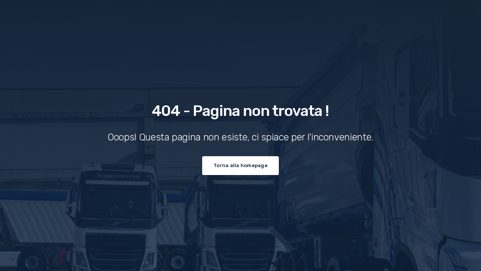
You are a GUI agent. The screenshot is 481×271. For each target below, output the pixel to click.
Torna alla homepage (240, 165)
